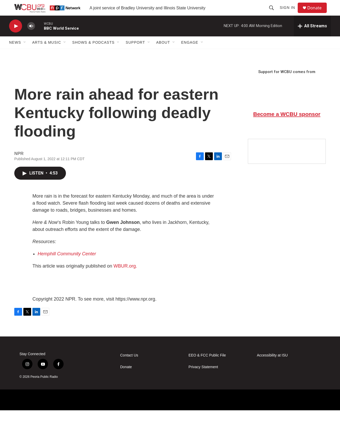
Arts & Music (46, 54)
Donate (318, 13)
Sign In (289, 13)
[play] (15, 38)
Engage (189, 54)
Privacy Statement (203, 379)
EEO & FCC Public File (207, 367)
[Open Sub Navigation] (25, 54)
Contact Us (129, 367)
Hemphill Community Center (67, 265)
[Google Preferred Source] (286, 163)
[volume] (31, 38)
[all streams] (312, 37)
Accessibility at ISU (272, 367)
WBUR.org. (125, 277)
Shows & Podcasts (93, 54)
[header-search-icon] (274, 13)
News (15, 54)
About (163, 54)
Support (135, 54)
